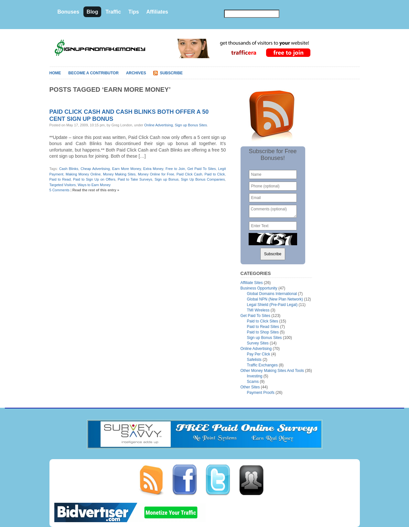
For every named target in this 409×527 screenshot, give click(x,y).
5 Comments (59, 190)
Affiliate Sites (252, 282)
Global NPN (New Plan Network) (275, 299)
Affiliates (157, 12)
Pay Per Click (258, 354)
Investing (255, 376)
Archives (136, 73)
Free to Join (175, 169)
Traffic (113, 12)
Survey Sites (258, 343)
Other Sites (250, 387)
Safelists (254, 359)
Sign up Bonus (166, 179)
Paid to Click (214, 174)
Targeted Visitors (62, 185)
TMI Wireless (258, 310)
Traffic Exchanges (262, 365)
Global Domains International (272, 293)
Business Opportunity (259, 288)
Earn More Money (126, 169)
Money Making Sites (119, 174)
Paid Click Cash (189, 174)
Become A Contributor (93, 73)
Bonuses (69, 12)
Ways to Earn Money (94, 185)
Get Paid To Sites (201, 169)
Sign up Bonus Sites (191, 125)
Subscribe (171, 73)
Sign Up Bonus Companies (203, 179)
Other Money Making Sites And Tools (272, 370)
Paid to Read (60, 179)
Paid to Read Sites (263, 326)
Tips (133, 12)
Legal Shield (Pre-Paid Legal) (272, 304)
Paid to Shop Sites (263, 332)
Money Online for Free (156, 174)
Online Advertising (158, 125)
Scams (253, 381)
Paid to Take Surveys (135, 179)
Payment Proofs (260, 392)
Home (55, 73)
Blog (92, 12)
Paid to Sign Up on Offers (94, 179)
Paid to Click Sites (262, 321)
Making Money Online (83, 174)
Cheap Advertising (95, 169)
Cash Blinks (68, 169)
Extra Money (153, 169)
